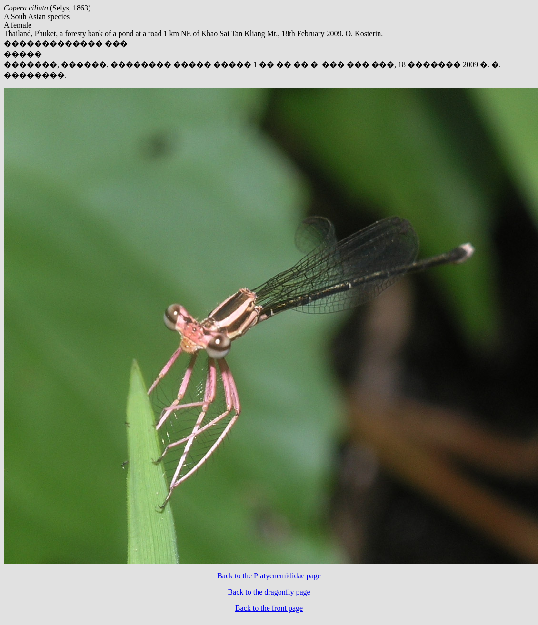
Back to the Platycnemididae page (269, 576)
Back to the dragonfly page (269, 592)
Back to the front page (269, 608)
